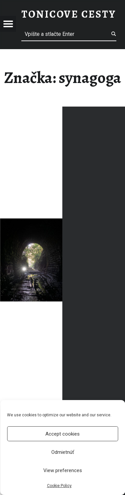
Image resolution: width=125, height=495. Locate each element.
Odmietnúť (62, 452)
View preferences (62, 470)
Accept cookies (62, 434)
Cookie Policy (59, 485)
